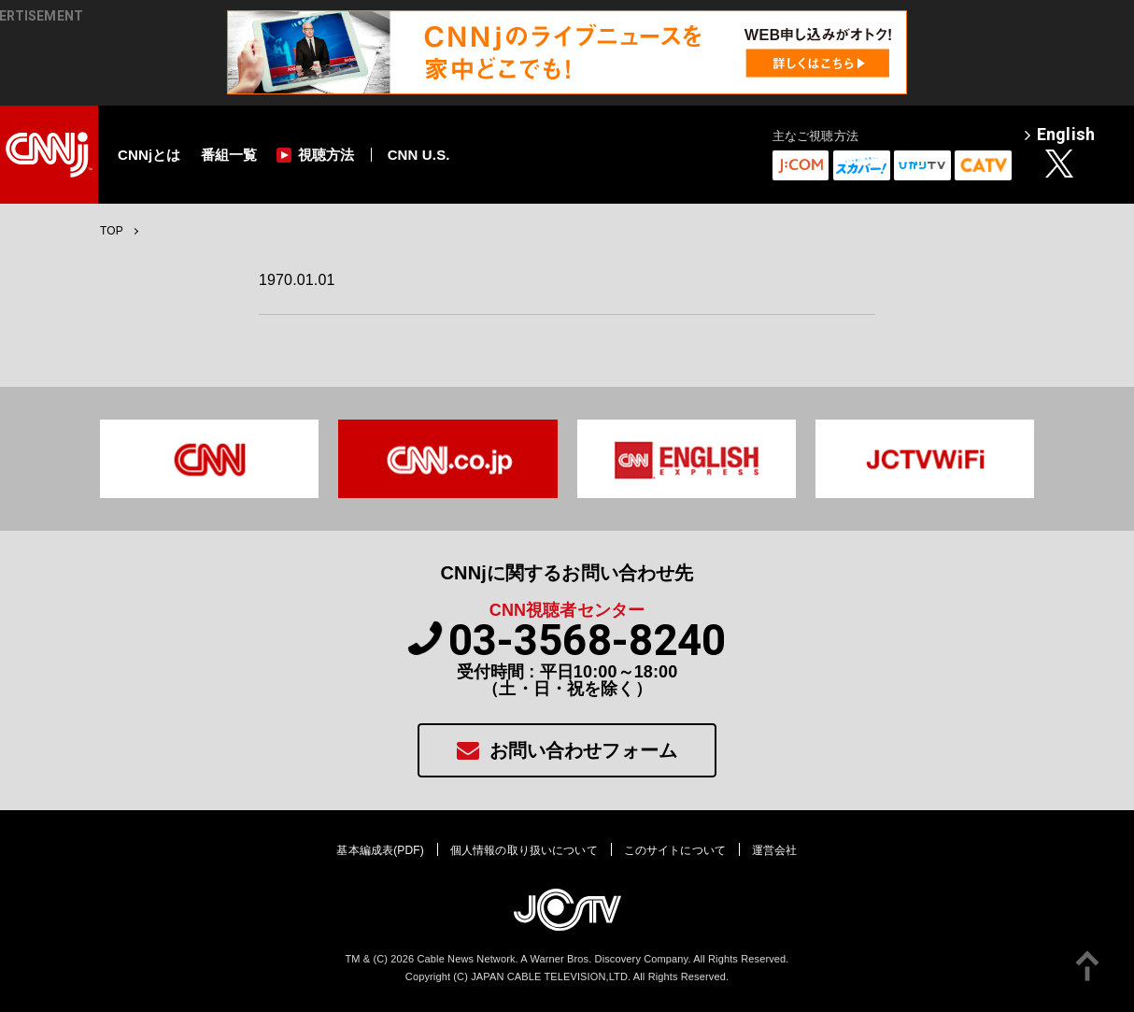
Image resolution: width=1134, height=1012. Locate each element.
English (1060, 135)
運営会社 (775, 850)
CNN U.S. (419, 155)
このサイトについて (675, 850)
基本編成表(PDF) (379, 850)
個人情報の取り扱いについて (524, 850)
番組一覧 (229, 155)
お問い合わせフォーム (567, 749)
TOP (111, 230)
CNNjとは (149, 155)
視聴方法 (315, 155)
